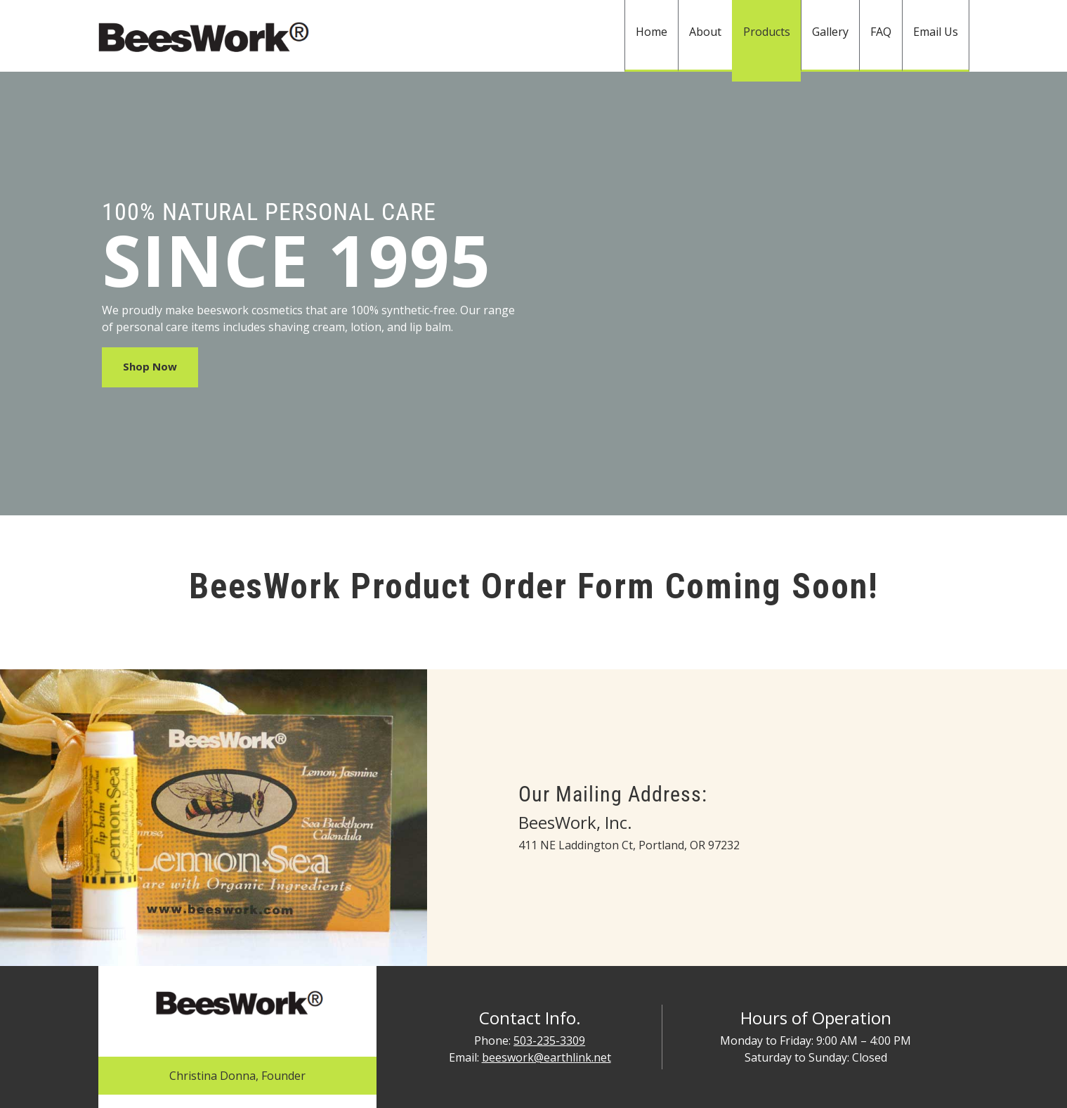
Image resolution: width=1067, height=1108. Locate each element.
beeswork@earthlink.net (546, 1057)
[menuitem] (651, 36)
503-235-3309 (549, 1040)
